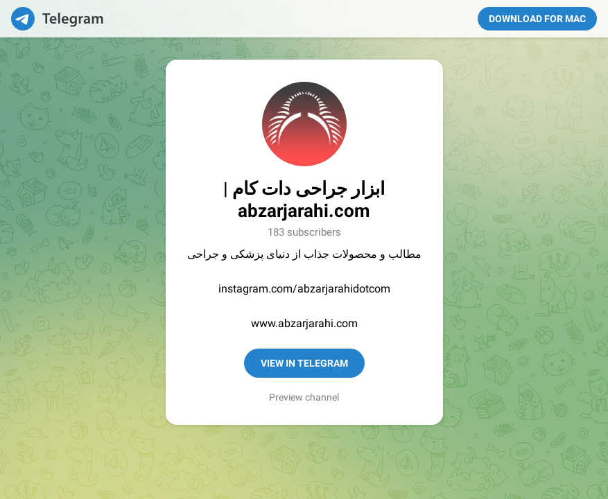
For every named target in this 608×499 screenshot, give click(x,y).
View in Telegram (304, 363)
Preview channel (304, 397)
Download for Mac (537, 18)
